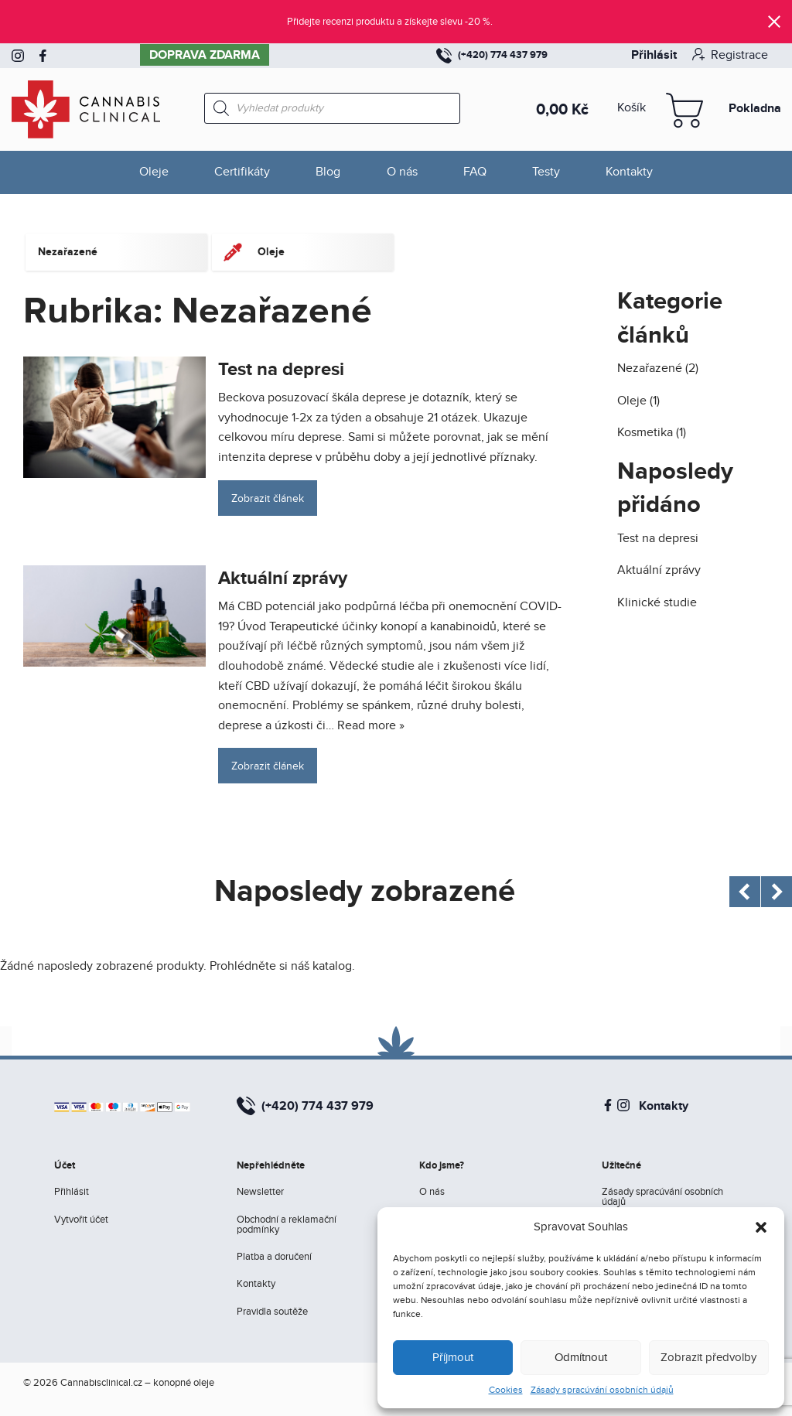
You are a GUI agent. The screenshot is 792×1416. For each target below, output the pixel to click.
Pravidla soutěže (272, 1311)
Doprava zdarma (204, 55)
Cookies (506, 1389)
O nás (402, 172)
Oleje (154, 172)
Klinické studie (657, 602)
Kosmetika (645, 432)
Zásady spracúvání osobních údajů (602, 1389)
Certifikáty (242, 172)
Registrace (730, 55)
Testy (546, 172)
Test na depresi (281, 369)
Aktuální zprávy (282, 578)
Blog (328, 172)
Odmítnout (581, 1357)
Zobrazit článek (267, 498)
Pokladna (755, 108)
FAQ (474, 172)
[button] (761, 1227)
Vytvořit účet (81, 1219)
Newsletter (260, 1192)
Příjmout (452, 1357)
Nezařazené (649, 368)
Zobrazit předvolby (708, 1357)
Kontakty (629, 172)
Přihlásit (654, 55)
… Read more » (365, 725)
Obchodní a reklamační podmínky (286, 1224)
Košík (631, 108)
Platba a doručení (274, 1257)
